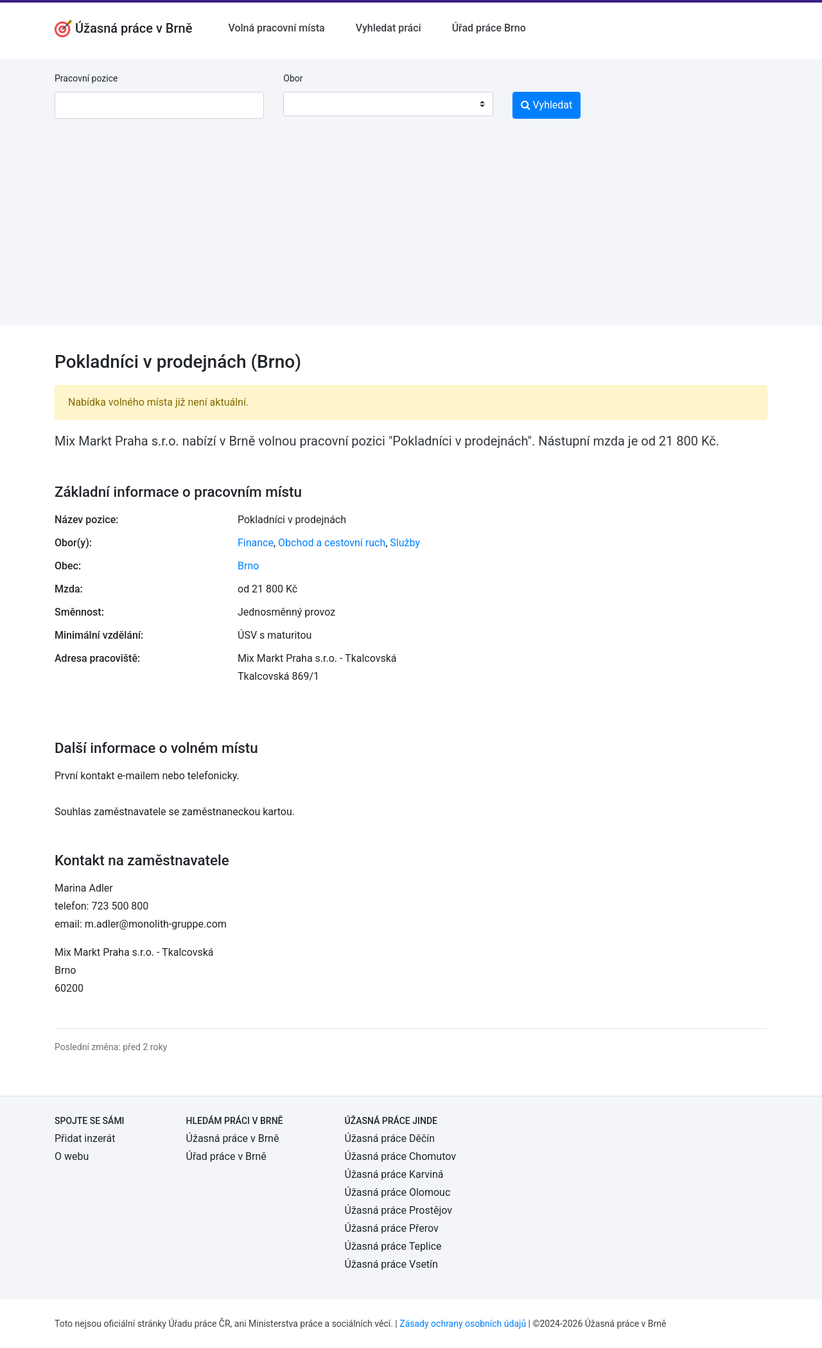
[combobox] (388, 104)
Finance (256, 543)
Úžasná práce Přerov (392, 1228)
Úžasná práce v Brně (232, 1138)
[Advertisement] (411, 235)
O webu (72, 1156)
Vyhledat (547, 105)
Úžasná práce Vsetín (391, 1264)
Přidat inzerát (85, 1138)
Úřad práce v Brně (226, 1156)
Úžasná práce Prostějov (398, 1210)
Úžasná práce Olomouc (398, 1192)
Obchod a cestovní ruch (331, 543)
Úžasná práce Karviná (394, 1174)
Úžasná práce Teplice (393, 1246)
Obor (292, 78)
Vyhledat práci (388, 28)
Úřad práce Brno (489, 28)
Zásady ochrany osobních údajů (462, 1323)
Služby (405, 543)
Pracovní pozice (86, 78)
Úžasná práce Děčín (390, 1138)
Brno (248, 566)
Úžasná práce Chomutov (400, 1156)
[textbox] (309, 104)
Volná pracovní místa (276, 28)
